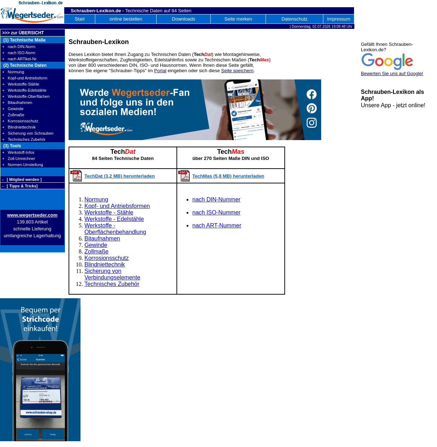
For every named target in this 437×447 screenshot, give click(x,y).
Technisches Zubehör (111, 284)
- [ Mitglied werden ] (21, 179)
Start (79, 19)
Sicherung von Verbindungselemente (112, 274)
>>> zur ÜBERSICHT (23, 32)
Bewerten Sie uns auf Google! (392, 73)
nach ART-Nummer (216, 225)
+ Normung (13, 72)
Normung (96, 199)
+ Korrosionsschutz (20, 121)
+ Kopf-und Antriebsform (24, 78)
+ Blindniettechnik (19, 127)
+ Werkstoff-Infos (18, 152)
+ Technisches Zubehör (23, 139)
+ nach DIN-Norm (18, 46)
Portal (160, 70)
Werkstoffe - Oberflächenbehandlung (115, 228)
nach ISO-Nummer (216, 212)
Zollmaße (96, 251)
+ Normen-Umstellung (22, 164)
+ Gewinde (12, 109)
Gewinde (95, 245)
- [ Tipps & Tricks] (20, 186)
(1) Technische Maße (23, 40)
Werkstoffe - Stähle (108, 212)
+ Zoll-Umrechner (18, 158)
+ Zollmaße (13, 115)
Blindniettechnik (104, 264)
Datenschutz (294, 19)
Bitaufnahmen (102, 238)
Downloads (183, 19)
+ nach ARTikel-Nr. (20, 59)
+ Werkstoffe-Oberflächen (25, 96)
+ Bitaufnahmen (17, 102)
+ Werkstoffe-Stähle (20, 84)
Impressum (338, 19)
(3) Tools (11, 145)
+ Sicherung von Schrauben (27, 133)
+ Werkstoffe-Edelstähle (24, 90)
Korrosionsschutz (106, 258)
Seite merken (238, 19)
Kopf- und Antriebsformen (117, 206)
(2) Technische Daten (24, 65)
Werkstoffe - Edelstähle (114, 219)
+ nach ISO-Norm (18, 53)
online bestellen (126, 19)
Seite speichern (237, 70)
